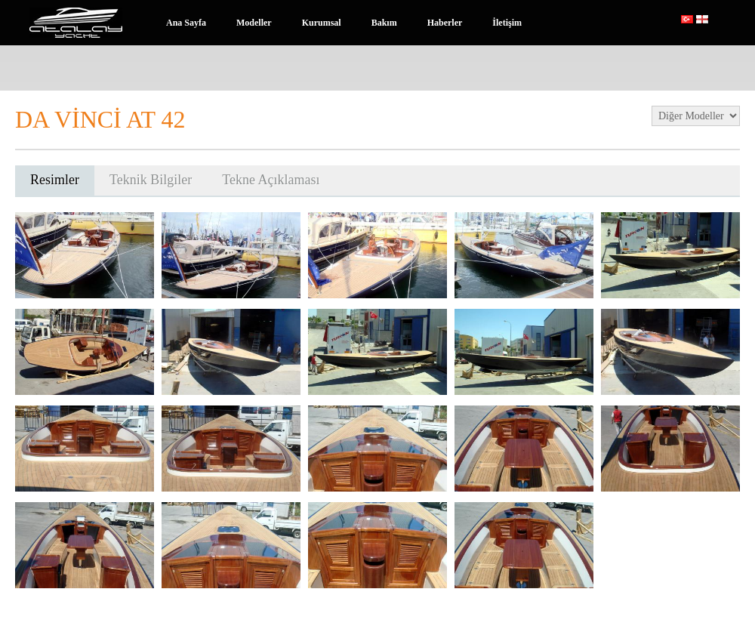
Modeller (254, 22)
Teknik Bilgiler (150, 179)
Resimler (54, 179)
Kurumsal (321, 22)
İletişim (507, 22)
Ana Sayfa (186, 22)
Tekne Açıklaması (270, 179)
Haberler (445, 22)
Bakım (384, 22)
